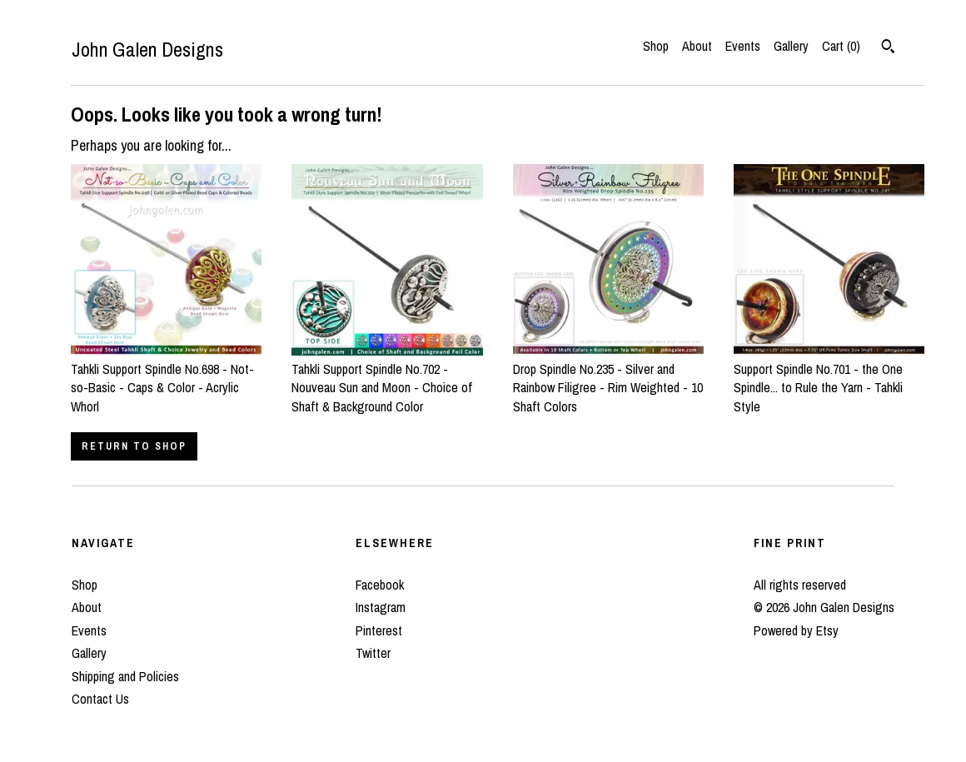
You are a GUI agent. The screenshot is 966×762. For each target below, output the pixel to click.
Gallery (791, 46)
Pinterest (379, 630)
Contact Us (100, 699)
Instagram (381, 607)
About (697, 46)
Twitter (373, 653)
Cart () (841, 46)
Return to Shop (134, 446)
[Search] (888, 48)
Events (742, 46)
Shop (656, 46)
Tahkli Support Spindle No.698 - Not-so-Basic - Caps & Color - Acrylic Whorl (166, 378)
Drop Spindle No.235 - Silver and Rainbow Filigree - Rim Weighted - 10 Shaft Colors (608, 378)
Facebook (380, 584)
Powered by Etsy (796, 630)
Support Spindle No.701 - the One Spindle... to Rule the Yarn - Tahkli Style (829, 378)
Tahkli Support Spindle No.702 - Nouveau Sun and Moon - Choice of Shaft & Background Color (386, 378)
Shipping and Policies (125, 676)
